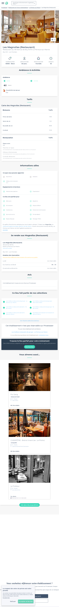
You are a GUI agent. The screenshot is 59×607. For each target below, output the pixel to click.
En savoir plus (6, 597)
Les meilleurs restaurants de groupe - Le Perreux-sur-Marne (29, 332)
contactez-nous (43, 335)
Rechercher (29, 347)
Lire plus (5, 230)
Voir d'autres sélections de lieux (29, 320)
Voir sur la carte (7, 248)
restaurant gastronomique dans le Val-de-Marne (17, 226)
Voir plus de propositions (29, 505)
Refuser (13, 601)
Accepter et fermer (26, 601)
